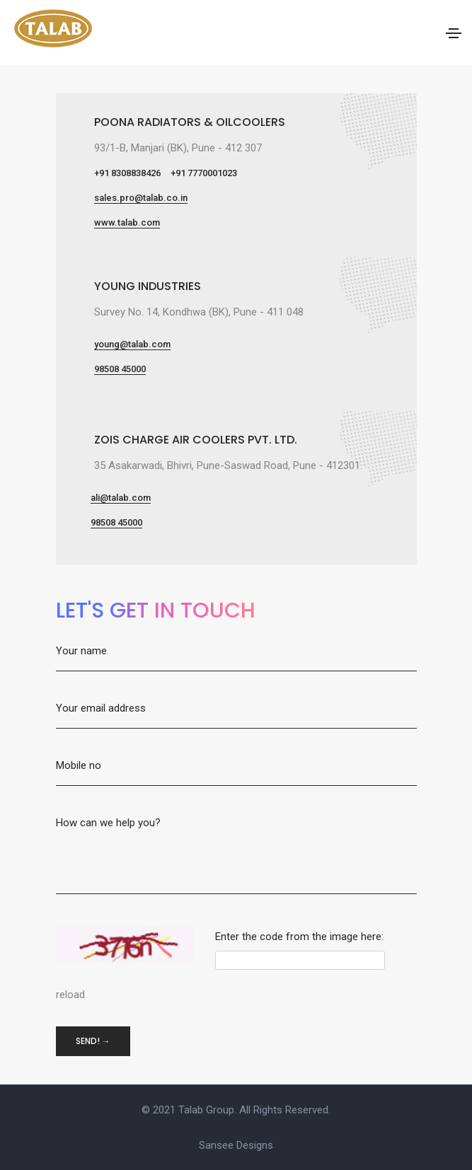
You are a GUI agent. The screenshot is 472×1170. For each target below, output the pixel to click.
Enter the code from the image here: (299, 936)
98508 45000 (120, 369)
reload (70, 994)
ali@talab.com (121, 497)
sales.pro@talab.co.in (141, 197)
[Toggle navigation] (453, 33)
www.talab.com (127, 222)
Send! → (93, 1041)
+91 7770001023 (204, 173)
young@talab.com (132, 344)
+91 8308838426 (127, 173)
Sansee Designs (236, 1145)
